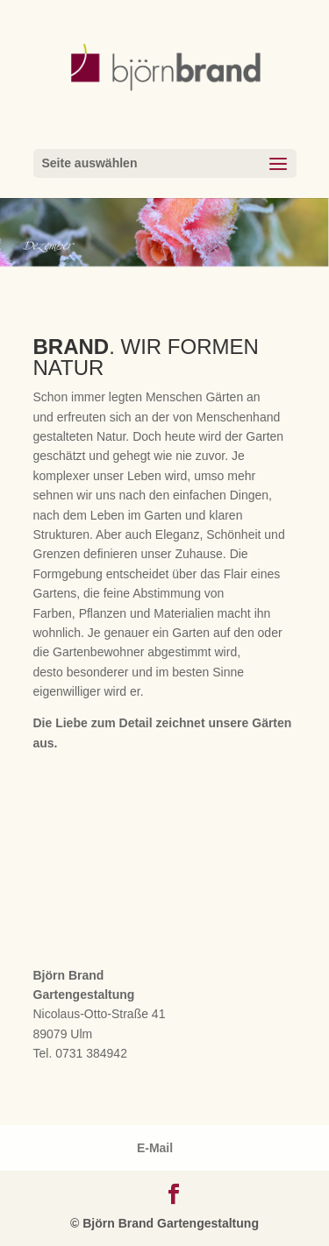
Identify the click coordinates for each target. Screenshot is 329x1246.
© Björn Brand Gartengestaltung (164, 1223)
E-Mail (155, 1148)
